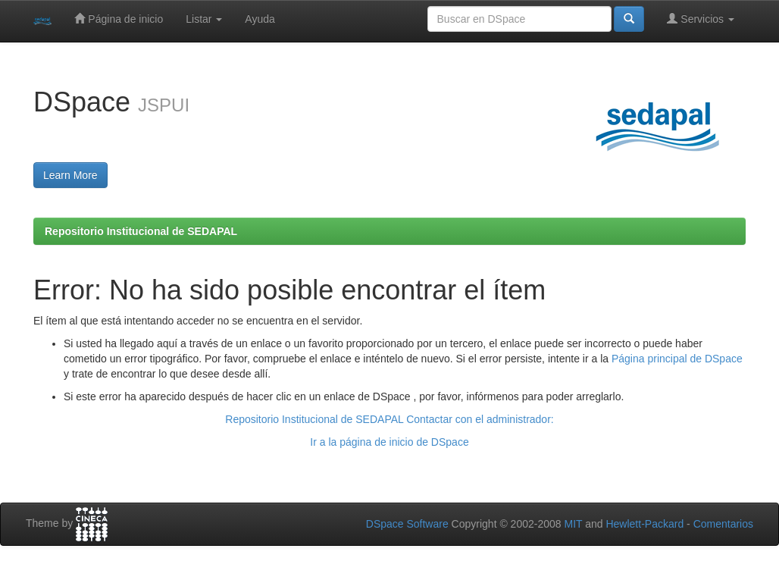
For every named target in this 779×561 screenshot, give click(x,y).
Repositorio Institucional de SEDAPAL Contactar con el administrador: (389, 419)
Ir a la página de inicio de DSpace (389, 442)
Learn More (70, 175)
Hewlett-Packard (644, 524)
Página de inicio (118, 18)
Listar (204, 19)
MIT (573, 524)
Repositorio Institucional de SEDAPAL (141, 231)
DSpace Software (407, 524)
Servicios (700, 18)
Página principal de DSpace (677, 359)
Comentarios (723, 524)
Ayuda (259, 19)
